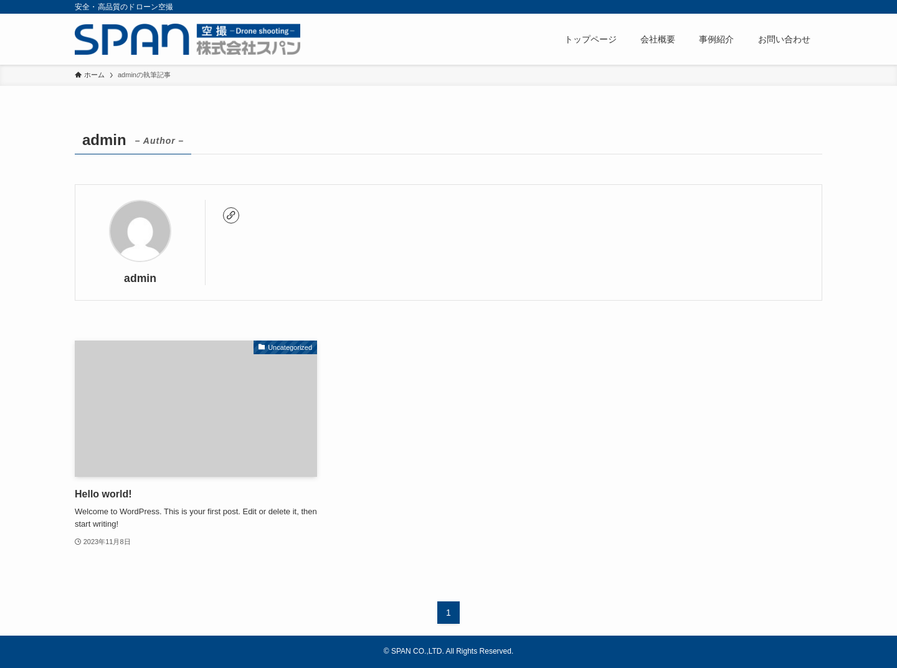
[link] (231, 215)
